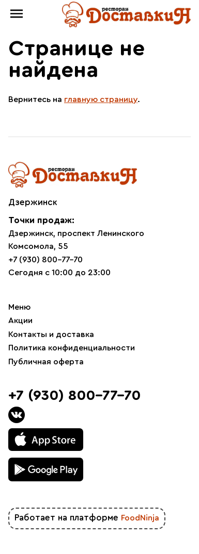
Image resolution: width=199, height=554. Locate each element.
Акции (20, 320)
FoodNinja (140, 518)
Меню (19, 307)
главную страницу (100, 99)
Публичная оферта (46, 362)
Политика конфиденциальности (71, 348)
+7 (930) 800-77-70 (45, 260)
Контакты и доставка (51, 334)
